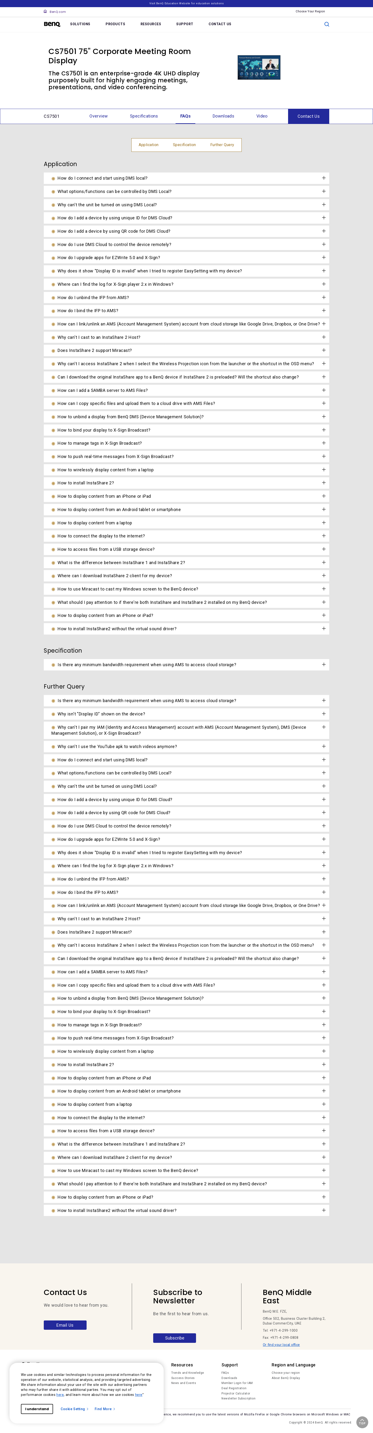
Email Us (65, 1325)
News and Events (183, 1383)
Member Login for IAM (237, 1383)
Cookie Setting (75, 1409)
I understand (37, 1409)
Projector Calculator (235, 1393)
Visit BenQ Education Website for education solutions (186, 3)
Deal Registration (233, 1388)
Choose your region (286, 1372)
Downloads (229, 1378)
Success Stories (183, 1378)
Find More (105, 1409)
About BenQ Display (286, 1378)
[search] (326, 24)
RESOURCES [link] (151, 24)
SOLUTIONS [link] (80, 24)
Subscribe (174, 1337)
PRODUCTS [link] (115, 24)
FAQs (225, 1372)
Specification (184, 145)
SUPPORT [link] (184, 24)
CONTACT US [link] (220, 24)
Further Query (222, 145)
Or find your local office (281, 1345)
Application (149, 145)
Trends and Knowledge (187, 1372)
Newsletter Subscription (238, 1398)
